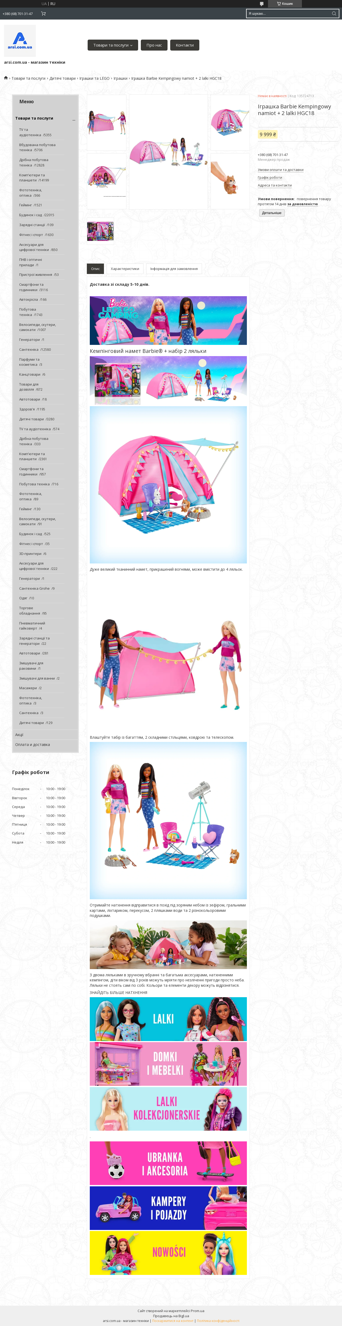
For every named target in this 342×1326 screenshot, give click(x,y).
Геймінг (25, 205)
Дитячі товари (62, 78)
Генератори (29, 339)
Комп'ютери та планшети (32, 178)
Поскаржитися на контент (172, 1321)
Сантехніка (28, 349)
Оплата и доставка (32, 744)
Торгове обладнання (29, 610)
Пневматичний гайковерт (32, 626)
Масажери (28, 687)
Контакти (185, 45)
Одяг (23, 598)
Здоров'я (27, 409)
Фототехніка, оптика (30, 193)
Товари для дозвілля (28, 387)
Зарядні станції (32, 224)
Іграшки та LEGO (94, 78)
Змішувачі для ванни (37, 678)
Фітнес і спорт (31, 234)
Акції (19, 734)
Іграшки (120, 78)
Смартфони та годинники (31, 287)
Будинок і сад (30, 214)
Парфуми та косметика (29, 362)
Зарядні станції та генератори (34, 641)
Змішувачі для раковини (31, 666)
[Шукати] (334, 13)
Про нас (154, 45)
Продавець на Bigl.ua (171, 1315)
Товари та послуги (111, 45)
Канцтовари (29, 374)
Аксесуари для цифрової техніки (34, 247)
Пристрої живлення (35, 274)
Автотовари (29, 399)
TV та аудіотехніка (30, 132)
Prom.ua (197, 1310)
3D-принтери (30, 553)
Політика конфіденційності (218, 1321)
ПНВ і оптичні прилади (30, 262)
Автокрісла (28, 299)
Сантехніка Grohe (34, 588)
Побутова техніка (27, 312)
